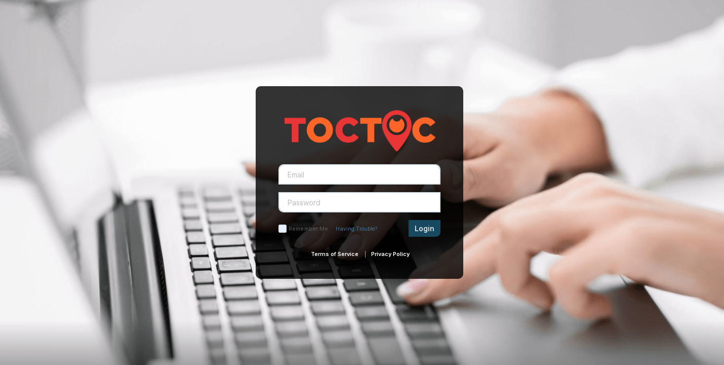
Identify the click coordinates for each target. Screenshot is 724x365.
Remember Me (308, 228)
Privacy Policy (390, 254)
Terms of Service (334, 254)
